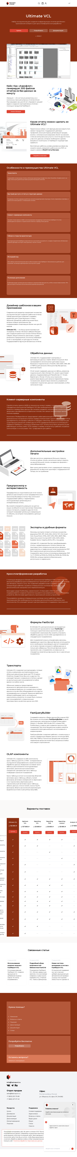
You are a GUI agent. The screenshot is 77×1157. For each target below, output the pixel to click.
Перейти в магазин (40, 155)
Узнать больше (16, 111)
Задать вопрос (33, 1114)
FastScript (59, 629)
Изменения (13, 1016)
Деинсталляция (15, 1025)
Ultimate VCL (13, 822)
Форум (31, 1121)
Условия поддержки (35, 1111)
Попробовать (38, 30)
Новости (31, 1126)
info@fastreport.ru (13, 1082)
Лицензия (13, 1022)
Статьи (12, 1030)
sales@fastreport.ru (13, 1093)
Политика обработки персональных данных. (28, 1141)
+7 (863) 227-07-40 (13, 1099)
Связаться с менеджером (16, 1060)
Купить (19, 30)
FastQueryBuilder (55, 719)
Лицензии (10, 1123)
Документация (58, 30)
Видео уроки (33, 1118)
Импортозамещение (13, 1121)
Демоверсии (11, 1114)
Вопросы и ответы (16, 1019)
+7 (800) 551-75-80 (13, 1096)
